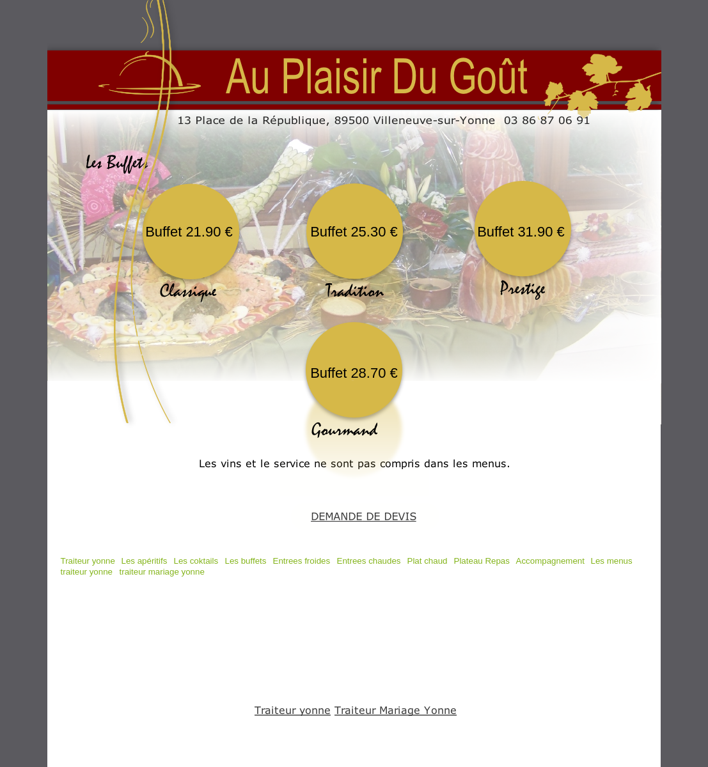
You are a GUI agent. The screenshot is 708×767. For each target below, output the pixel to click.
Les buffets (246, 561)
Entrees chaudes (369, 561)
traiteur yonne (87, 572)
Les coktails (196, 561)
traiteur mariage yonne (162, 572)
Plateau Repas (482, 561)
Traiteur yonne (88, 561)
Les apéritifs (145, 561)
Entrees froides (302, 561)
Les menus (612, 561)
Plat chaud (427, 561)
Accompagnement (550, 561)
